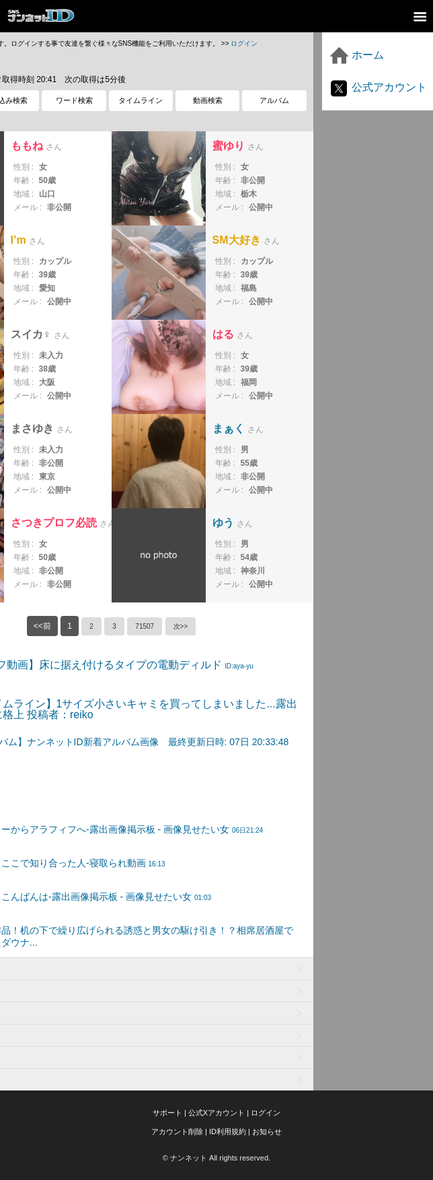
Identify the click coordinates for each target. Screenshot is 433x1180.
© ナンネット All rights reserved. (216, 1158)
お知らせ (267, 1131)
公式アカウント (378, 87)
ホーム (356, 55)
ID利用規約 (227, 1131)
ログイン (244, 43)
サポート (167, 1113)
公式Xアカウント (216, 1113)
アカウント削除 (177, 1131)
